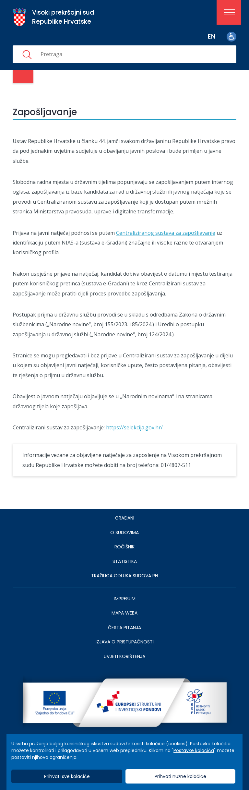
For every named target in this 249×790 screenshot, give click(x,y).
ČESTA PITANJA (124, 627)
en (211, 36)
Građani (124, 518)
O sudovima (124, 532)
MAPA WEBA (124, 613)
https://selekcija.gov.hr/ (135, 427)
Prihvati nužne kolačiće (180, 776)
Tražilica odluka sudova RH (124, 575)
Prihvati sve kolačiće (67, 776)
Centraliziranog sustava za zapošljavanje (165, 232)
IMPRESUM (125, 598)
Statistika (125, 561)
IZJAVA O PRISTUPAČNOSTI (125, 642)
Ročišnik (124, 547)
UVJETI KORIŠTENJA (124, 656)
